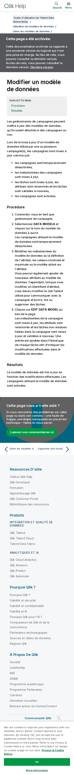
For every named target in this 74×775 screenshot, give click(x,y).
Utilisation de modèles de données (33, 26)
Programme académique (27, 684)
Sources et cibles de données (30, 638)
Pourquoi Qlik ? (20, 595)
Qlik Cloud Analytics (23, 559)
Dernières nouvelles (23, 700)
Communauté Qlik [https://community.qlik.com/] (38, 718)
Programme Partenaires (26, 689)
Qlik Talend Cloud (22, 538)
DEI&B (14, 678)
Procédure (18, 105)
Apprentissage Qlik (23, 493)
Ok (37, 761)
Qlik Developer (20, 482)
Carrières (16, 695)
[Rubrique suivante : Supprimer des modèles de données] (54, 449)
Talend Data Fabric (22, 543)
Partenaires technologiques (28, 632)
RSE (12, 673)
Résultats (16, 110)
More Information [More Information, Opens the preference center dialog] (37, 770)
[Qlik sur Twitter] (59, 718)
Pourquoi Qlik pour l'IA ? (26, 617)
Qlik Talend (17, 532)
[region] (37, 748)
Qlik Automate (19, 576)
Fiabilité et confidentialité (27, 606)
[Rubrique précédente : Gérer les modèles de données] (19, 449)
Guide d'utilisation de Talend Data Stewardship (33, 19)
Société (15, 662)
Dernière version (41, 67)
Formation (16, 487)
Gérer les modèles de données (31, 31)
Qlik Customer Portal (24, 498)
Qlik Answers (19, 565)
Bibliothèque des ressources (29, 504)
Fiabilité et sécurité (23, 600)
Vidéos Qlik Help (21, 476)
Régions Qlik (18, 643)
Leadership (17, 667)
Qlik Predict (17, 570)
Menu (68, 7)
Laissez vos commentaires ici (32, 432)
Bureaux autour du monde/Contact (33, 706)
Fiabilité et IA (18, 611)
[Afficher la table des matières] (8, 17)
